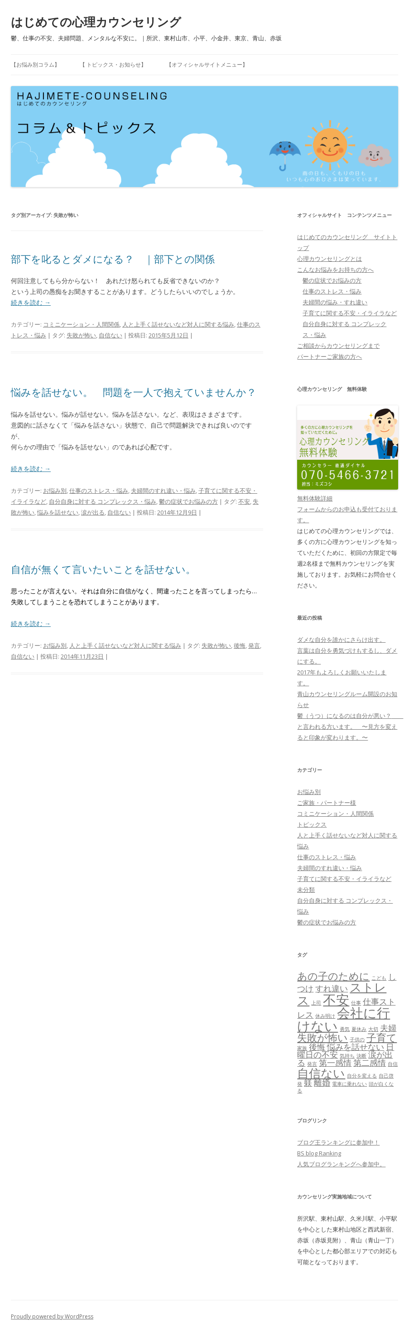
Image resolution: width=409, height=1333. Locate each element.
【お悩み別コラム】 (35, 64)
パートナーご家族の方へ (329, 356)
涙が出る (93, 512)
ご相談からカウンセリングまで (338, 346)
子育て (381, 1037)
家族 (302, 1048)
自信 (393, 1064)
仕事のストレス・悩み (98, 490)
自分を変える (362, 1076)
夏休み (358, 1029)
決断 (361, 1056)
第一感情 (335, 1062)
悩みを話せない (57, 512)
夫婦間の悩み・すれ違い (335, 302)
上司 (316, 1003)
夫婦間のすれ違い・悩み (163, 490)
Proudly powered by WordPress (52, 1316)
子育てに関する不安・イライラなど (350, 313)
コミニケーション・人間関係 (81, 324)
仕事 (356, 1003)
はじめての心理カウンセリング (96, 22)
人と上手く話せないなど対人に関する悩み (178, 324)
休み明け (325, 1016)
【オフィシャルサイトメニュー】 (207, 64)
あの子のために (333, 976)
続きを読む (31, 302)
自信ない (110, 335)
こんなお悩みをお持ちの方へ (335, 269)
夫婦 (388, 1027)
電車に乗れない (349, 1084)
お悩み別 (55, 490)
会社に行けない (343, 1019)
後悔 (239, 645)
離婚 (322, 1082)
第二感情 (369, 1062)
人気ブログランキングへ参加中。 (341, 1164)
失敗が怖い (81, 335)
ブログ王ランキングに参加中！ (338, 1142)
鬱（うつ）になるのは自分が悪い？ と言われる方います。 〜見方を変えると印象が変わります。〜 (350, 726)
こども (378, 978)
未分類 (306, 889)
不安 (244, 501)
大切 (373, 1029)
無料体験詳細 (314, 498)
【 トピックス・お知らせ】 (113, 64)
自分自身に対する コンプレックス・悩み (102, 501)
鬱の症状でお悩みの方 (188, 501)
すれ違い (331, 988)
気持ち (347, 1056)
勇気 (345, 1029)
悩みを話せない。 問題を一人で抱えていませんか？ (133, 392)
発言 (254, 645)
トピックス (312, 824)
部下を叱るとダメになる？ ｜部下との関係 (113, 258)
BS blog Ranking (319, 1153)
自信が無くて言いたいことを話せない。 (103, 569)
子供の (357, 1039)
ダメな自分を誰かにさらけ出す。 (341, 639)
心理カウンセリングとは (329, 259)
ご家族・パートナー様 (326, 803)
